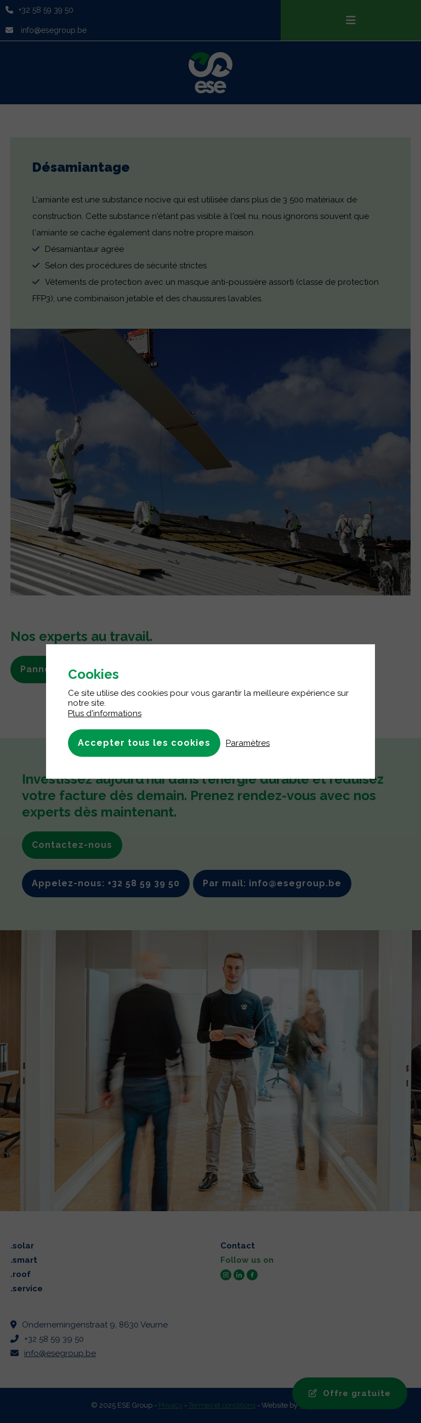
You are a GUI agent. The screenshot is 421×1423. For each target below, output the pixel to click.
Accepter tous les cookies (144, 743)
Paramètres (248, 743)
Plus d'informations (104, 713)
